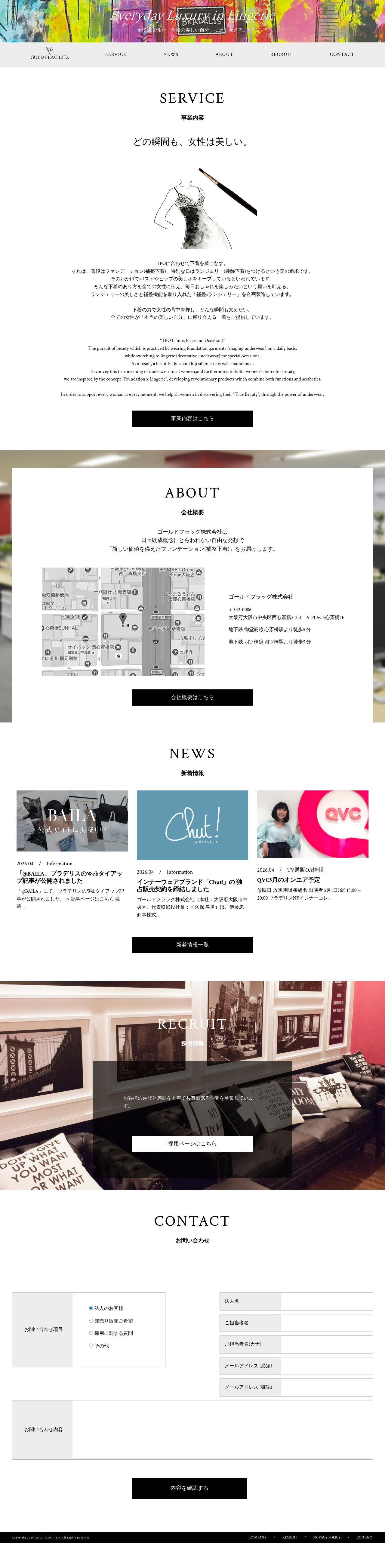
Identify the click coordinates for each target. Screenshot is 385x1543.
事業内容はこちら (192, 418)
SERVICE (116, 54)
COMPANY (257, 1537)
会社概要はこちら (192, 697)
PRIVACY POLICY (327, 1537)
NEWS (170, 54)
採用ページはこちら (192, 1143)
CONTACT (342, 54)
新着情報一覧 (192, 944)
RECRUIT (281, 54)
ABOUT (224, 54)
